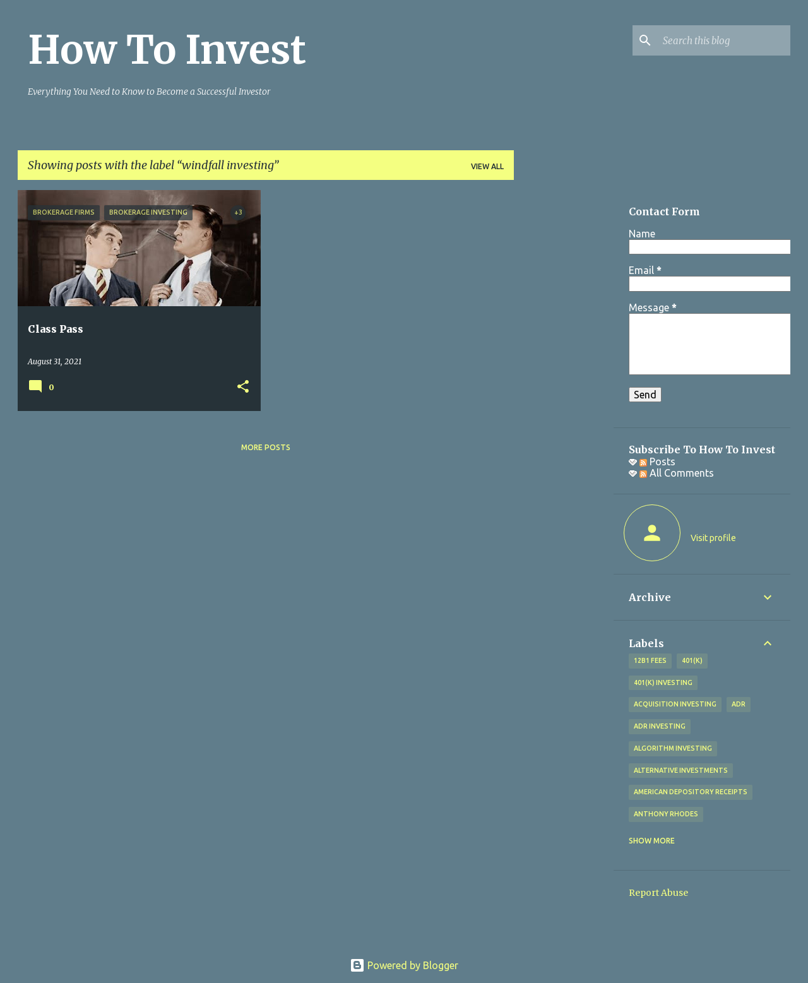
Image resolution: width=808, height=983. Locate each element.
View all (487, 166)
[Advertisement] (563, 379)
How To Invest (167, 49)
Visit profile (713, 538)
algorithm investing (673, 748)
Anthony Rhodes (666, 814)
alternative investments (681, 770)
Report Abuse (658, 892)
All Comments (676, 473)
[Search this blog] (724, 40)
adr (739, 704)
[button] (243, 387)
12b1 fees (650, 660)
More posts (265, 447)
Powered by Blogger (404, 965)
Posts (657, 461)
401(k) (692, 660)
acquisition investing (675, 704)
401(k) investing (663, 682)
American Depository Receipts (690, 791)
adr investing (660, 726)
